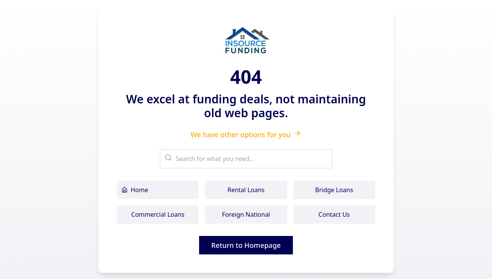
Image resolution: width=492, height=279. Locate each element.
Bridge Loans (334, 190)
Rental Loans (246, 190)
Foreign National (246, 214)
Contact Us (334, 214)
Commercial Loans (157, 214)
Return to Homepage (246, 245)
